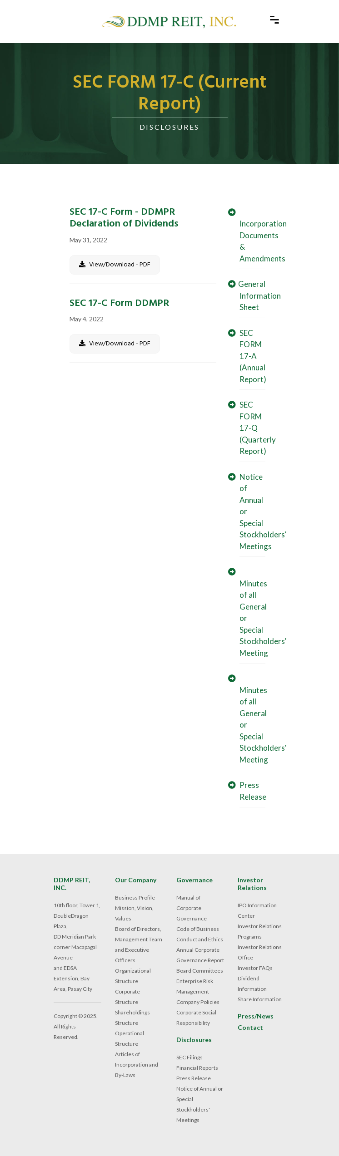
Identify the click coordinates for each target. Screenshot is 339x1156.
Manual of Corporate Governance (191, 908)
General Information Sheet (257, 295)
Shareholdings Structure (132, 1017)
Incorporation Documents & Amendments (260, 235)
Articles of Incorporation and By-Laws (136, 1064)
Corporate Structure (127, 996)
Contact (250, 1027)
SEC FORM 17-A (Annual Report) (250, 356)
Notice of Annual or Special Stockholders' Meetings (199, 1104)
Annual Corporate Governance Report (200, 955)
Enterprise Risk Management (194, 986)
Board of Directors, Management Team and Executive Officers (138, 944)
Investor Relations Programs (260, 931)
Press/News (256, 1016)
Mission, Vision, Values (134, 913)
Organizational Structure (133, 975)
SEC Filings (189, 1057)
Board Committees (199, 970)
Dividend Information (252, 983)
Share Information (260, 999)
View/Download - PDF (114, 265)
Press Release (193, 1078)
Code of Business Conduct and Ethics (199, 934)
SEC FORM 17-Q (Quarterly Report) (255, 428)
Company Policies (197, 1002)
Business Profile (135, 897)
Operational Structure (129, 1038)
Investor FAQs (255, 967)
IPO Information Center (257, 910)
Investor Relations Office (260, 952)
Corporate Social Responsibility (196, 1017)
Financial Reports (197, 1067)
